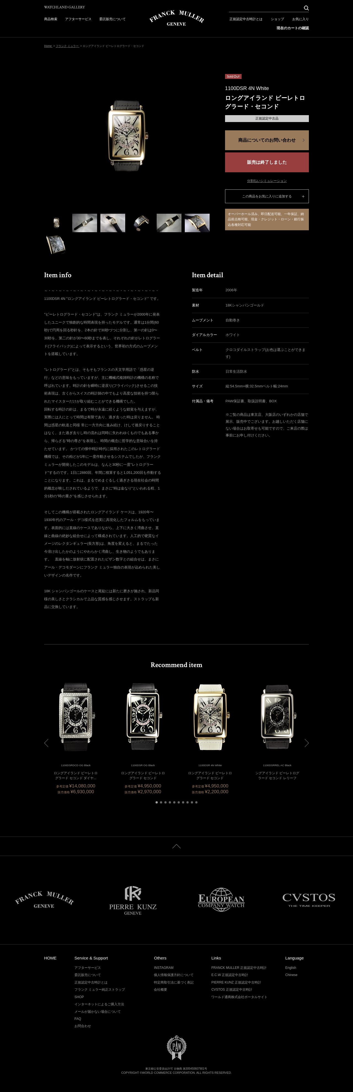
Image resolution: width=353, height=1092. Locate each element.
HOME (50, 958)
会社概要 (160, 989)
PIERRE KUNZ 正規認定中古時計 (236, 982)
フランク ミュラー (67, 45)
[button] (157, 802)
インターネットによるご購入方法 (99, 1004)
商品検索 (50, 19)
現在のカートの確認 (293, 28)
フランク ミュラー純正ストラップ (99, 989)
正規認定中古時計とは (246, 19)
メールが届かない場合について (97, 1012)
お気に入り (300, 19)
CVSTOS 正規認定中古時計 (231, 989)
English (290, 968)
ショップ (277, 19)
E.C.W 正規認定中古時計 (229, 975)
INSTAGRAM (163, 968)
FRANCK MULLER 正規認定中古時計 (239, 968)
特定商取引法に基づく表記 (174, 982)
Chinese (291, 975)
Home (48, 45)
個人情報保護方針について (174, 975)
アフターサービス (78, 19)
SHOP (79, 997)
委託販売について (112, 19)
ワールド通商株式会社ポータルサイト (239, 997)
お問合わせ (82, 1026)
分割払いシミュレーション (267, 181)
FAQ (77, 1019)
